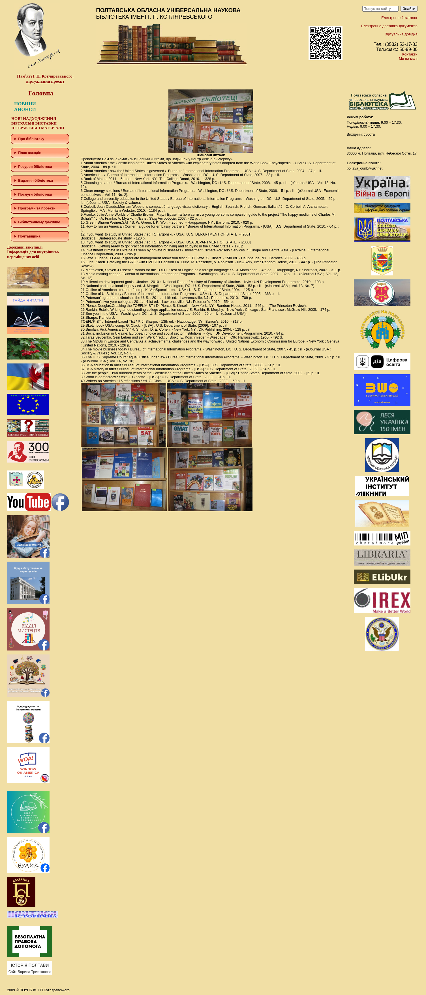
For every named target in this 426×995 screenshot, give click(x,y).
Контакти (410, 54)
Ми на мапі (408, 58)
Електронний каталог (399, 18)
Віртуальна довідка (401, 34)
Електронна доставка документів (389, 26)
